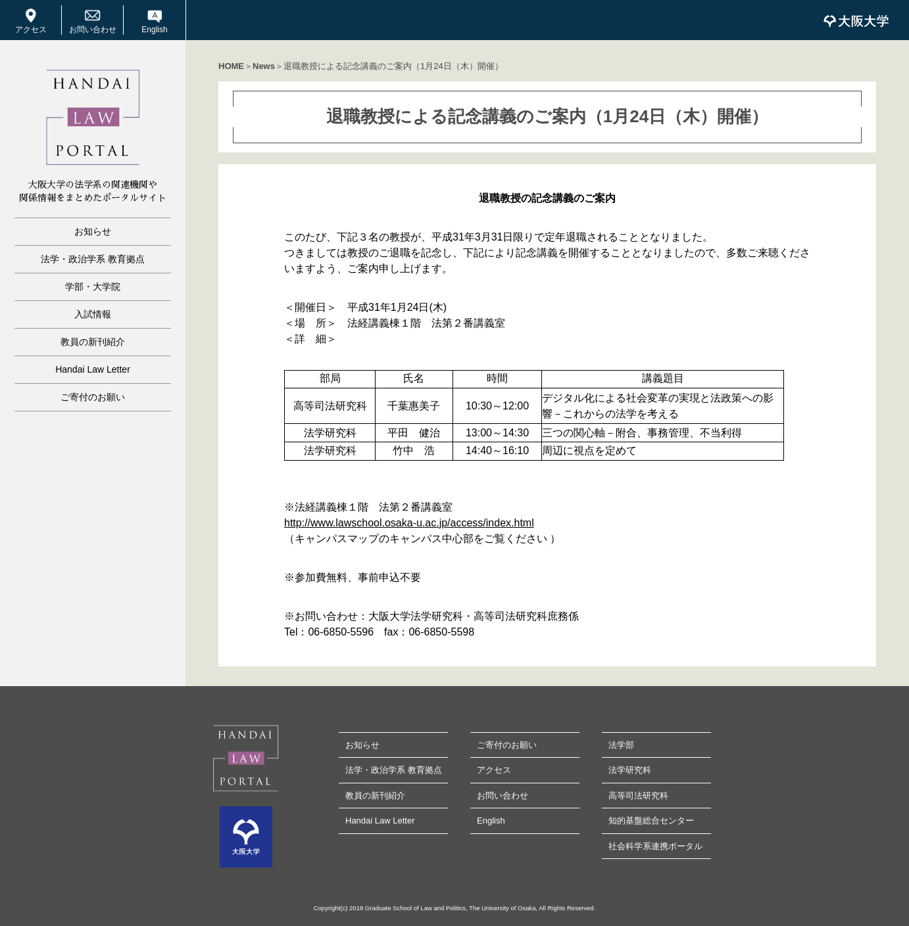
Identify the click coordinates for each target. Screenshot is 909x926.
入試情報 (92, 314)
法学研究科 (629, 770)
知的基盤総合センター (651, 820)
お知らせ (92, 231)
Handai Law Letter (92, 369)
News (264, 66)
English (154, 29)
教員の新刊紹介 (93, 341)
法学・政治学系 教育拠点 (93, 259)
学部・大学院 (92, 286)
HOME (231, 66)
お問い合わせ (92, 29)
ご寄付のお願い (93, 397)
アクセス (31, 29)
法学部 (621, 745)
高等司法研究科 (638, 795)
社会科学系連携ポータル (655, 846)
